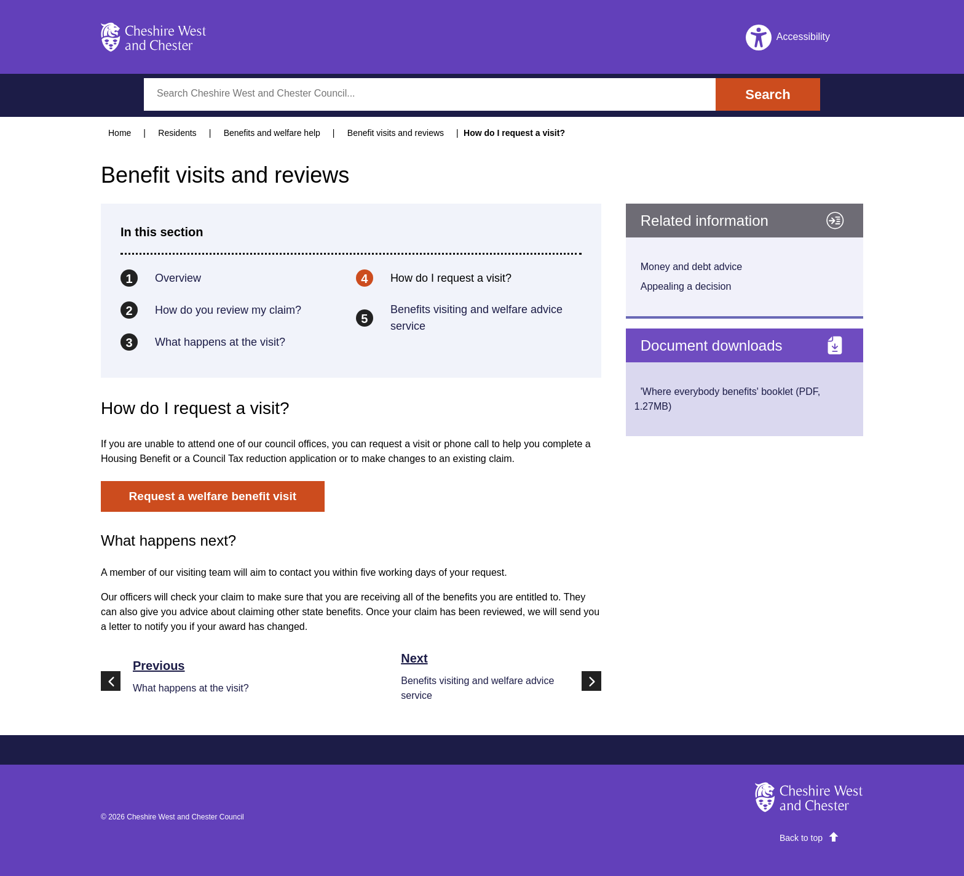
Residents (177, 133)
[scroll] (809, 837)
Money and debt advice (691, 266)
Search (767, 94)
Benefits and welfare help (272, 133)
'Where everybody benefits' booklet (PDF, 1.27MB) (727, 399)
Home (119, 133)
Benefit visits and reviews (395, 133)
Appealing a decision (686, 286)
